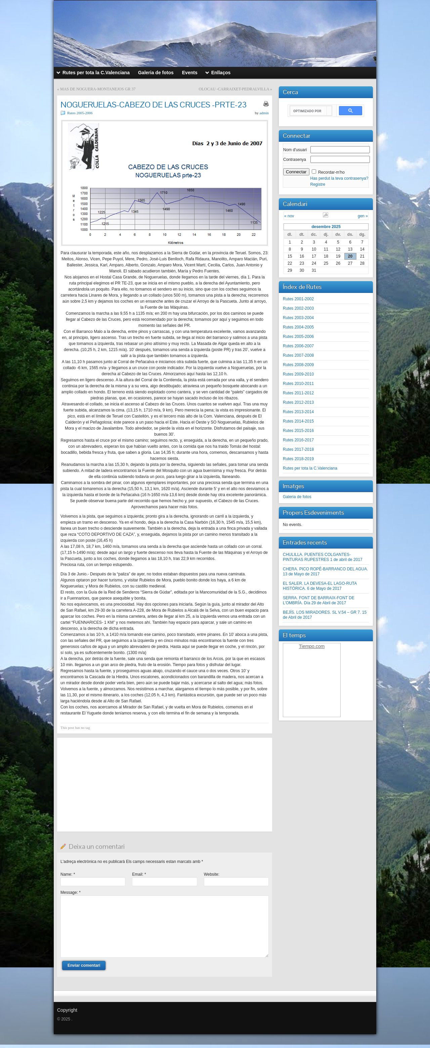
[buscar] (308, 111)
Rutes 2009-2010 (298, 374)
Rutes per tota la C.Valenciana (310, 468)
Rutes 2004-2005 (298, 327)
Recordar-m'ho (331, 172)
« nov (289, 216)
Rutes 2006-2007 (298, 346)
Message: (70, 892)
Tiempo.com (312, 646)
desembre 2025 (326, 226)
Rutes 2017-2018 (298, 449)
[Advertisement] (165, 785)
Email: (139, 874)
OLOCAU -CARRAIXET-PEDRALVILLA (234, 89)
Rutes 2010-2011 (298, 383)
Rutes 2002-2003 (298, 308)
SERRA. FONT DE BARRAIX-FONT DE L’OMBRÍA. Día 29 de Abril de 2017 (318, 600)
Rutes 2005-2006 (79, 113)
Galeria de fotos (297, 496)
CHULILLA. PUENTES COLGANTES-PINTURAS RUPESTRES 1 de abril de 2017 (322, 557)
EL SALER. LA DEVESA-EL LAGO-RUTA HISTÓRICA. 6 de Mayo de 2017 (320, 586)
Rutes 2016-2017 (298, 440)
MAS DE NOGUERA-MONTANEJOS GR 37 (97, 89)
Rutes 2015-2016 (298, 430)
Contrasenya (294, 159)
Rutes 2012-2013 (298, 402)
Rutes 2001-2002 (298, 299)
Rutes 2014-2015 (298, 421)
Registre (318, 184)
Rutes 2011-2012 (298, 393)
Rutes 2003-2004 (298, 317)
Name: (67, 874)
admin (264, 113)
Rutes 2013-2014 (298, 411)
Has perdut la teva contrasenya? (339, 178)
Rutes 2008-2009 (298, 364)
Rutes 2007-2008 (298, 355)
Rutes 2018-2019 (298, 458)
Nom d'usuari (295, 149)
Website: (211, 874)
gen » (363, 216)
